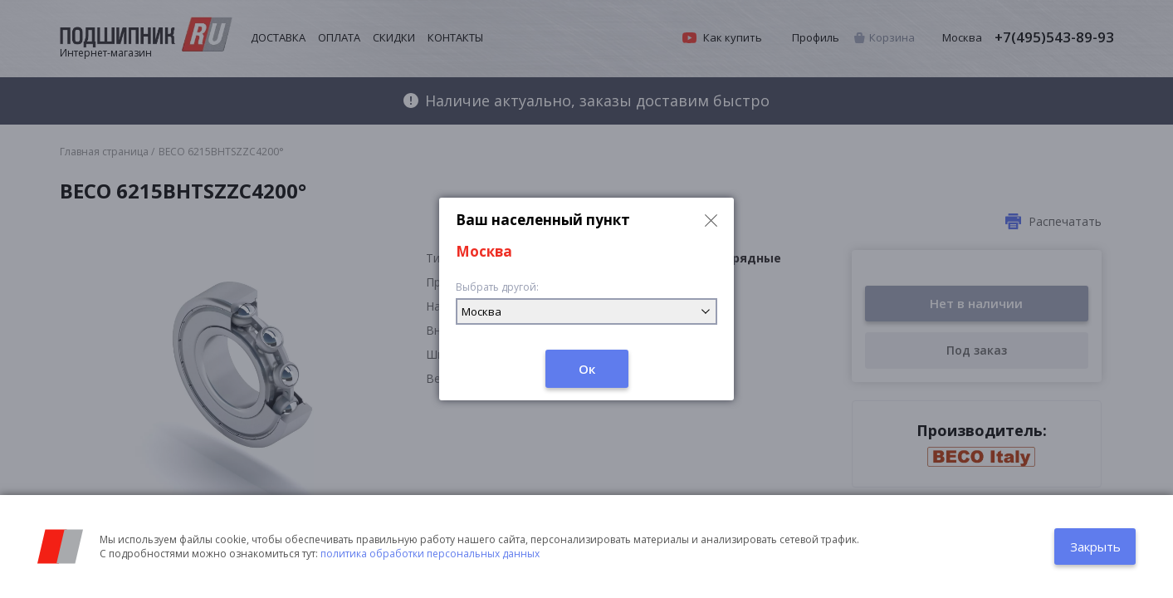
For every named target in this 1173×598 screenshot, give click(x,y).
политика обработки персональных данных (430, 554)
